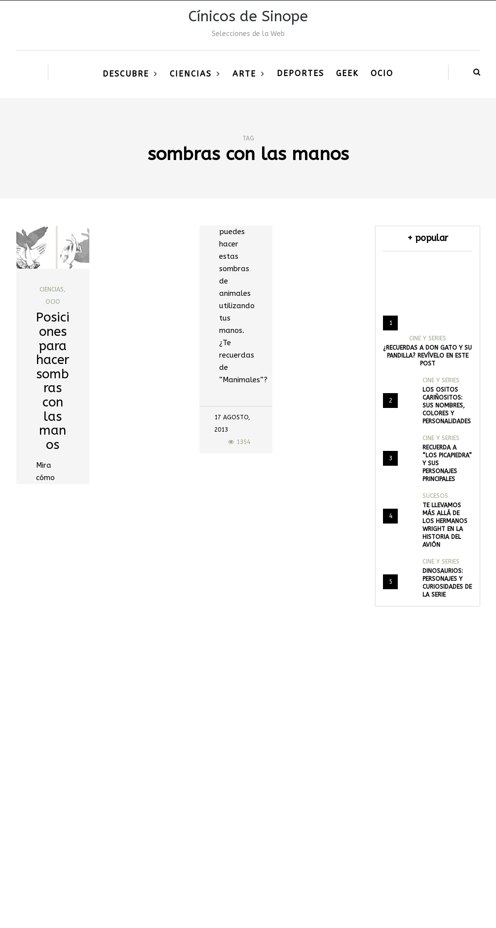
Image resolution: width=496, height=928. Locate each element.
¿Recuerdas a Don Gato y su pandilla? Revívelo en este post (427, 355)
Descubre (126, 74)
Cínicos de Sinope (248, 16)
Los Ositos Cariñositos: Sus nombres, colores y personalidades (446, 405)
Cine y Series (427, 338)
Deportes (300, 73)
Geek (347, 73)
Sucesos (435, 496)
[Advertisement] (248, 800)
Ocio (382, 73)
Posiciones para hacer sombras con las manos (53, 381)
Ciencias (191, 74)
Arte (244, 74)
